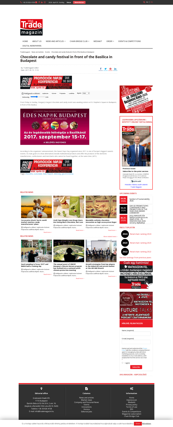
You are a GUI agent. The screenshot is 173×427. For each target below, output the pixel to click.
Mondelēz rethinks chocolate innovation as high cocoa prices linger (101, 221)
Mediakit (98, 41)
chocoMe (29, 174)
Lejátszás (45, 93)
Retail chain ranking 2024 (140, 234)
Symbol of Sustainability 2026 (139, 200)
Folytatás (63, 93)
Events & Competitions (129, 41)
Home (25, 41)
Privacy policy (131, 404)
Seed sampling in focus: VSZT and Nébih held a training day (34, 265)
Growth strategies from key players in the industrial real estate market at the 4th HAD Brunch (101, 266)
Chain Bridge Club (131, 416)
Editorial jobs (86, 411)
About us (36, 41)
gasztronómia (67, 174)
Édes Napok (48, 174)
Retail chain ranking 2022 (140, 251)
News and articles (86, 397)
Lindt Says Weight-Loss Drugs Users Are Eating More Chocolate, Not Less (68, 221)
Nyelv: (83, 93)
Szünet (54, 93)
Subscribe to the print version (135, 171)
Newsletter (79, 2)
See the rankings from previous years (135, 257)
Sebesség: (35, 97)
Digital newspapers (32, 45)
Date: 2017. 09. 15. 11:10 (29, 70)
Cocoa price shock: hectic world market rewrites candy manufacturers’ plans (33, 222)
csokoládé (38, 174)
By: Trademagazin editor (29, 68)
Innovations (86, 407)
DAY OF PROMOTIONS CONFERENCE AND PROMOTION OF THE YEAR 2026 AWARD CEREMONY (139, 209)
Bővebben (146, 423)
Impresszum (131, 400)
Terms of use (131, 407)
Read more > (48, 232)
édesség (57, 174)
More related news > (110, 236)
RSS (131, 409)
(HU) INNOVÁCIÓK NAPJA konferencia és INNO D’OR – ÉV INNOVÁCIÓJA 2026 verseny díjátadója (140, 219)
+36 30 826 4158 (29, 2)
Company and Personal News (86, 402)
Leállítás (71, 93)
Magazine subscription (131, 414)
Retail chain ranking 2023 (140, 243)
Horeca (86, 409)
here (131, 177)
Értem (138, 424)
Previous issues (129, 168)
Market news (86, 400)
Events (86, 404)
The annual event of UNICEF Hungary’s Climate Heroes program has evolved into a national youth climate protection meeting (68, 267)
